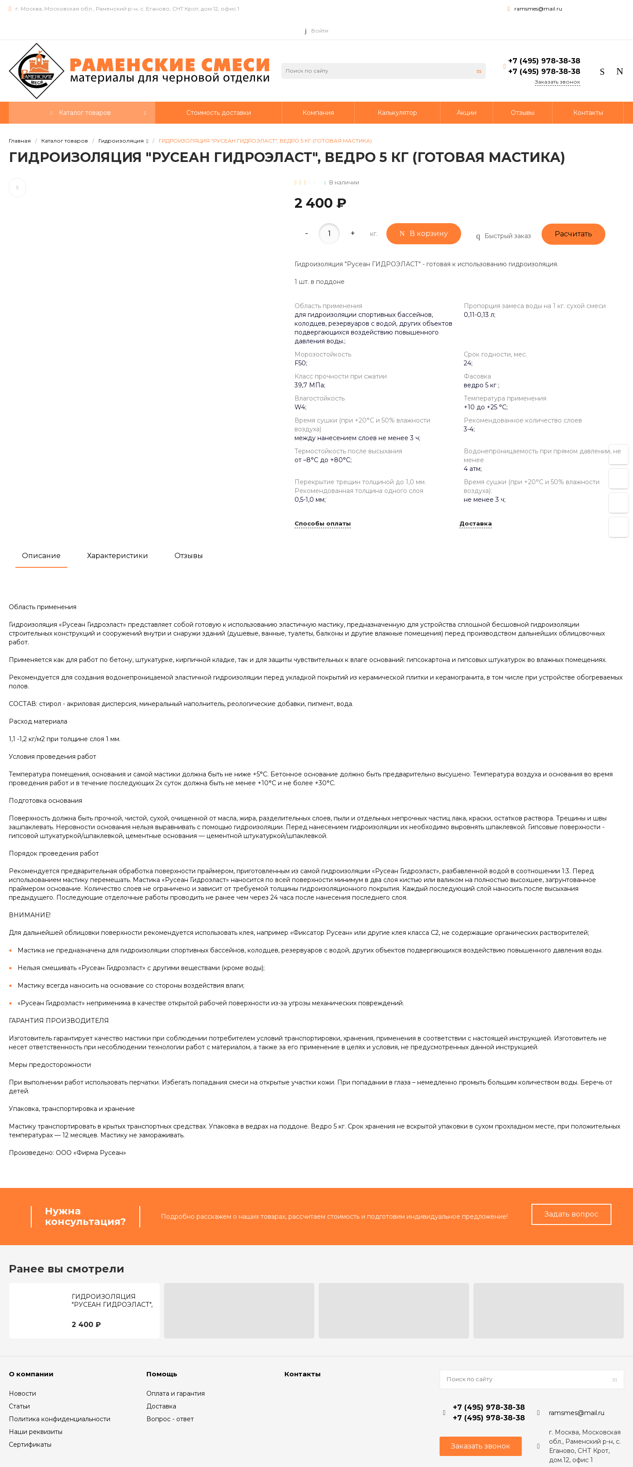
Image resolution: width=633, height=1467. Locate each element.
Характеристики (117, 556)
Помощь (161, 1374)
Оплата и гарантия (175, 1393)
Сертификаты (30, 1445)
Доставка (475, 524)
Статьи (19, 1406)
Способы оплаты (323, 524)
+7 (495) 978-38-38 (544, 61)
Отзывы (189, 556)
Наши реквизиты (35, 1432)
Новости (22, 1393)
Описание (41, 556)
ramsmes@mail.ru (538, 8)
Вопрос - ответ (170, 1419)
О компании (31, 1374)
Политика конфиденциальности (59, 1419)
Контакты (302, 1374)
